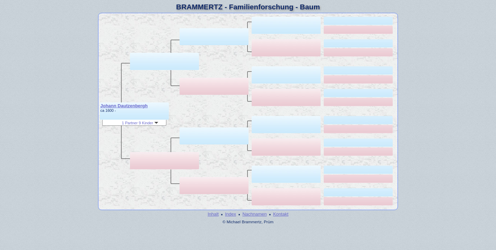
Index (230, 214)
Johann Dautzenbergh (124, 105)
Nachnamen (254, 214)
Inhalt (213, 214)
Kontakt (280, 214)
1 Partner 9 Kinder (140, 123)
